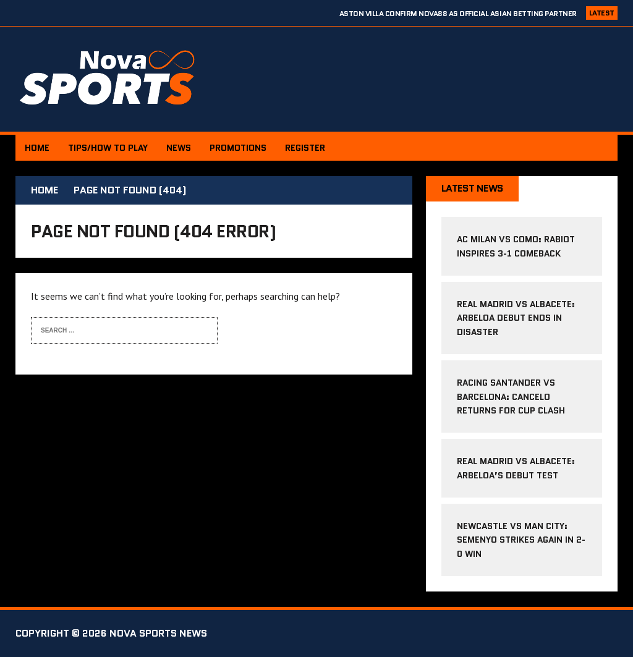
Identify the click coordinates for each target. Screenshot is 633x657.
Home (37, 148)
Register (305, 148)
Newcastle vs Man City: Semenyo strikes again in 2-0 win (521, 540)
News (178, 148)
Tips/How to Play (108, 148)
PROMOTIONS (238, 148)
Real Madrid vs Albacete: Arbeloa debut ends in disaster (516, 318)
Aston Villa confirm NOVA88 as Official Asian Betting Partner (458, 13)
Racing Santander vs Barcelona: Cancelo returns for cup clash (511, 396)
